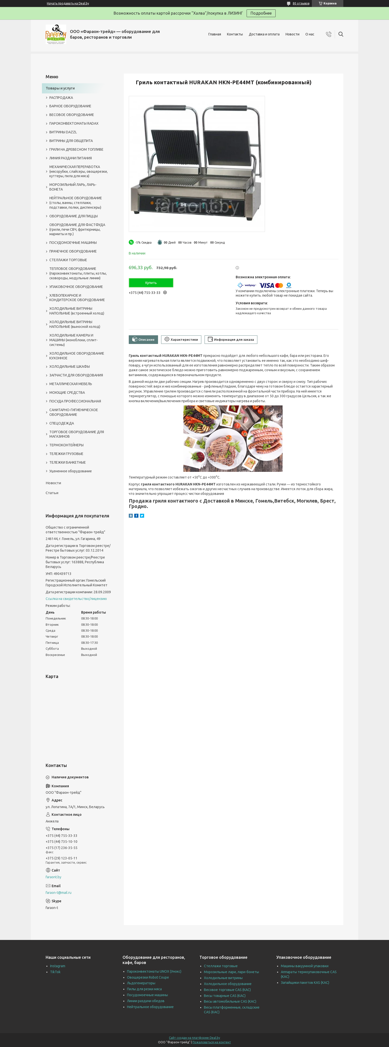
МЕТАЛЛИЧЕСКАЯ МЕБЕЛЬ (70, 384)
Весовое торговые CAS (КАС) (227, 990)
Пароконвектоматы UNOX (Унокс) (154, 971)
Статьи (52, 493)
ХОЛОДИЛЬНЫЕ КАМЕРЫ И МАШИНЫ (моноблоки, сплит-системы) (73, 340)
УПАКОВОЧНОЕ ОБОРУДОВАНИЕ (76, 287)
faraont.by (53, 877)
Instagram (57, 966)
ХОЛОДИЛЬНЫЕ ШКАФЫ (69, 366)
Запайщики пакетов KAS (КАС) (305, 983)
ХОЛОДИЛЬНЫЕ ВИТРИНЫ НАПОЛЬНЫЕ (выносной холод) (74, 324)
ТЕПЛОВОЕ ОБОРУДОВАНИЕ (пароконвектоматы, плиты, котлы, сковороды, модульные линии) (78, 273)
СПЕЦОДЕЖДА (61, 423)
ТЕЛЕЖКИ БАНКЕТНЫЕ (67, 462)
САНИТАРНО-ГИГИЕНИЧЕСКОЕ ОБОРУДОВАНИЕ (73, 412)
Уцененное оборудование (70, 471)
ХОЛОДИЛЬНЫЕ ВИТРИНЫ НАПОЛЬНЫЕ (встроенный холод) (76, 311)
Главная (214, 34)
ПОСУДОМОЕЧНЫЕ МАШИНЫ (73, 243)
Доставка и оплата (264, 34)
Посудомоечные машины (147, 995)
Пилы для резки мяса (144, 989)
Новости (292, 34)
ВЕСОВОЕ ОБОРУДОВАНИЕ (71, 115)
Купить (151, 283)
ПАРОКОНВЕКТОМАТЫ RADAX (73, 123)
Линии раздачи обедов (145, 1001)
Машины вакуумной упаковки (304, 966)
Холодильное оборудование (228, 984)
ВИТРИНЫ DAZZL (63, 132)
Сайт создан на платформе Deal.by (194, 1037)
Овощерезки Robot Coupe (148, 977)
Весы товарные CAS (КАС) (225, 996)
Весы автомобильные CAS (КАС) (230, 1001)
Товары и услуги (60, 88)
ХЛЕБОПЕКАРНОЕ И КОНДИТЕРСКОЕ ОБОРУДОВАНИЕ (77, 297)
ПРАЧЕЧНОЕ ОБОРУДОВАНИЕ (73, 251)
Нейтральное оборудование (150, 1007)
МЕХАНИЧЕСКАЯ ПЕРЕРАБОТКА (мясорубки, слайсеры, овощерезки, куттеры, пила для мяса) (78, 171)
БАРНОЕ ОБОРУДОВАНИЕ (70, 106)
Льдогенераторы (141, 983)
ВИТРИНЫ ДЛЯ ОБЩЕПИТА (71, 141)
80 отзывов (301, 3)
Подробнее (261, 13)
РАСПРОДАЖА (61, 98)
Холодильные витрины (223, 978)
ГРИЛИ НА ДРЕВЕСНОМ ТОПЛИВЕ (76, 149)
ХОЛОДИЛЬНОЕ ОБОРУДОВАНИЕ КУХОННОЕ (76, 355)
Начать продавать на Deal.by (68, 3)
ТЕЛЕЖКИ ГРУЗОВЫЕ (66, 454)
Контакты (235, 34)
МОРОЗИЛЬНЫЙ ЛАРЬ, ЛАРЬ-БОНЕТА (73, 187)
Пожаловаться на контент (212, 1042)
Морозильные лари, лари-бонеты (231, 972)
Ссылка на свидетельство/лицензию (76, 599)
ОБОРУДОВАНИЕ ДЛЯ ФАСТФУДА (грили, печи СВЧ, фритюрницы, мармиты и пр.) (77, 229)
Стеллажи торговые (221, 966)
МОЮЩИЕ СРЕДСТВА (67, 393)
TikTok (55, 972)
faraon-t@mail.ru (58, 893)
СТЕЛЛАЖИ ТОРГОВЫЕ (68, 260)
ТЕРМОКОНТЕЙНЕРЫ (66, 445)
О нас (309, 34)
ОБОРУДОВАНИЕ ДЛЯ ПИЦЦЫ (73, 216)
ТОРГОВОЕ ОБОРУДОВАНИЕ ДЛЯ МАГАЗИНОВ (76, 434)
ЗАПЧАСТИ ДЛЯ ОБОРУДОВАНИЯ (76, 375)
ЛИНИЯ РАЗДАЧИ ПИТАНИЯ (70, 158)
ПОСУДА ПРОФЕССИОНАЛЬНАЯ (75, 401)
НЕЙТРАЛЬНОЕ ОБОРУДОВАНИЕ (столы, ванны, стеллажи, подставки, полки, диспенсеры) (75, 202)
